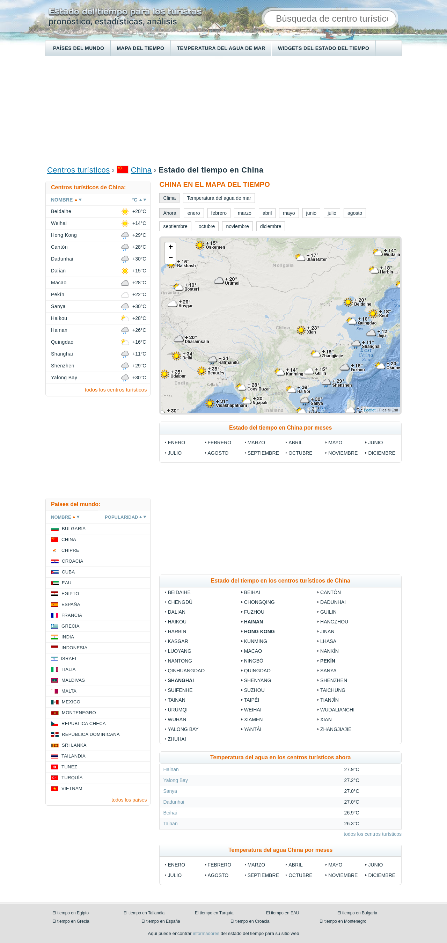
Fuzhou (254, 612)
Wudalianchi (337, 709)
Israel (69, 658)
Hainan (253, 621)
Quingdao (257, 670)
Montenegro (79, 712)
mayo (335, 442)
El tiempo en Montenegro (343, 921)
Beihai (252, 592)
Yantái (253, 729)
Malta (68, 691)
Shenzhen (333, 680)
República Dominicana (91, 734)
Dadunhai (333, 602)
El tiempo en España (160, 921)
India (67, 636)
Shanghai (181, 680)
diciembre (381, 453)
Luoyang (179, 651)
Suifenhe (180, 690)
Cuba (68, 572)
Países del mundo (78, 48)
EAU (67, 582)
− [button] (170, 258)
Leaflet (369, 410)
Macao (253, 651)
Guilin (328, 612)
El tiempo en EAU (282, 913)
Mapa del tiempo (140, 48)
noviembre (343, 453)
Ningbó (253, 661)
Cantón (330, 592)
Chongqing (259, 602)
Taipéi (251, 700)
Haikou (177, 621)
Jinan (327, 631)
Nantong (180, 661)
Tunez (69, 766)
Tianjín (329, 700)
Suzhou (254, 690)
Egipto (70, 593)
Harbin (177, 631)
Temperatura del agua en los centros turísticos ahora (280, 757)
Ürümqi (178, 709)
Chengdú (180, 602)
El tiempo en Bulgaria (357, 913)
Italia (68, 669)
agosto (218, 453)
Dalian (176, 612)
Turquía (72, 777)
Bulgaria (74, 528)
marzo (256, 442)
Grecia (70, 626)
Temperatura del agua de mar (221, 48)
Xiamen (253, 719)
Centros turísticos (78, 170)
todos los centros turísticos (373, 834)
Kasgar (178, 641)
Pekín (327, 661)
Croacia (72, 561)
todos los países (129, 800)
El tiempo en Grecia (70, 921)
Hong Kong (259, 631)
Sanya (328, 670)
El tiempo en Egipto (70, 913)
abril (295, 442)
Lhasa (328, 641)
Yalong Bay (183, 729)
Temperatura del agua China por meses (280, 850)
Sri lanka (74, 745)
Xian (326, 719)
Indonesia (74, 647)
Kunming (255, 641)
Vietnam (71, 788)
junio (375, 442)
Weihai (253, 709)
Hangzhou (334, 621)
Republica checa (83, 723)
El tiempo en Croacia (249, 921)
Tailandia (73, 756)
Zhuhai (177, 739)
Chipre (70, 550)
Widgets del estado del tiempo (323, 48)
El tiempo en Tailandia (144, 913)
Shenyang (257, 680)
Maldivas (73, 680)
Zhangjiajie (335, 729)
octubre (300, 453)
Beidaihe (179, 592)
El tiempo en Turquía (214, 913)
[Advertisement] (223, 110)
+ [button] (170, 247)
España (70, 604)
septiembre (263, 453)
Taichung (333, 690)
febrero (220, 442)
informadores (206, 933)
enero (176, 442)
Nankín (329, 651)
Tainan (176, 700)
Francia (71, 615)
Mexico (71, 701)
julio (175, 453)
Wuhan (177, 719)
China (141, 170)
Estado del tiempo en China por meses (280, 428)
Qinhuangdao (186, 670)
